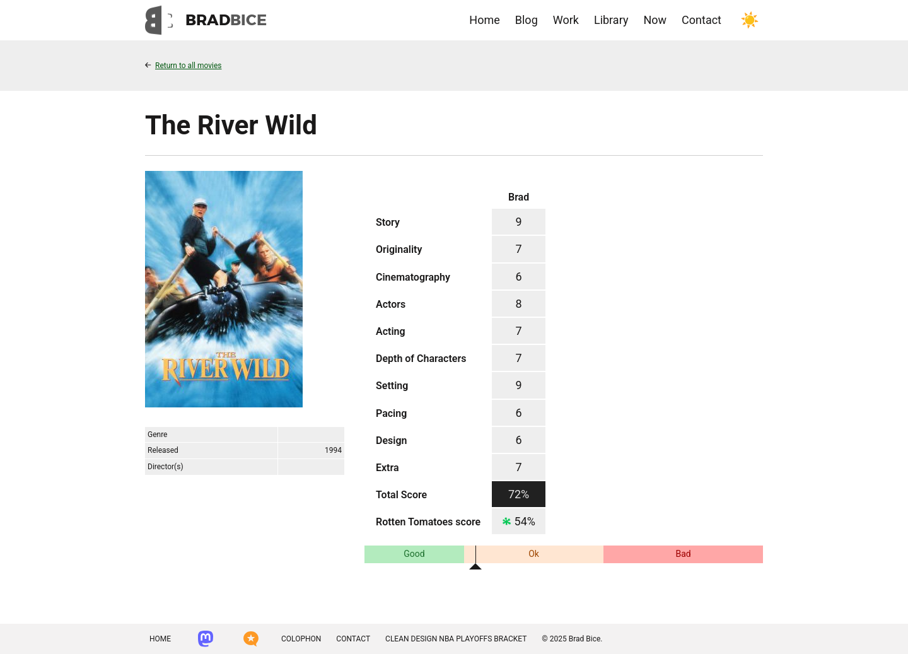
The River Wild (231, 125)
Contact (701, 19)
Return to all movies (183, 65)
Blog (526, 19)
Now (654, 19)
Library (611, 19)
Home (484, 19)
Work (566, 19)
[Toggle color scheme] (749, 20)
